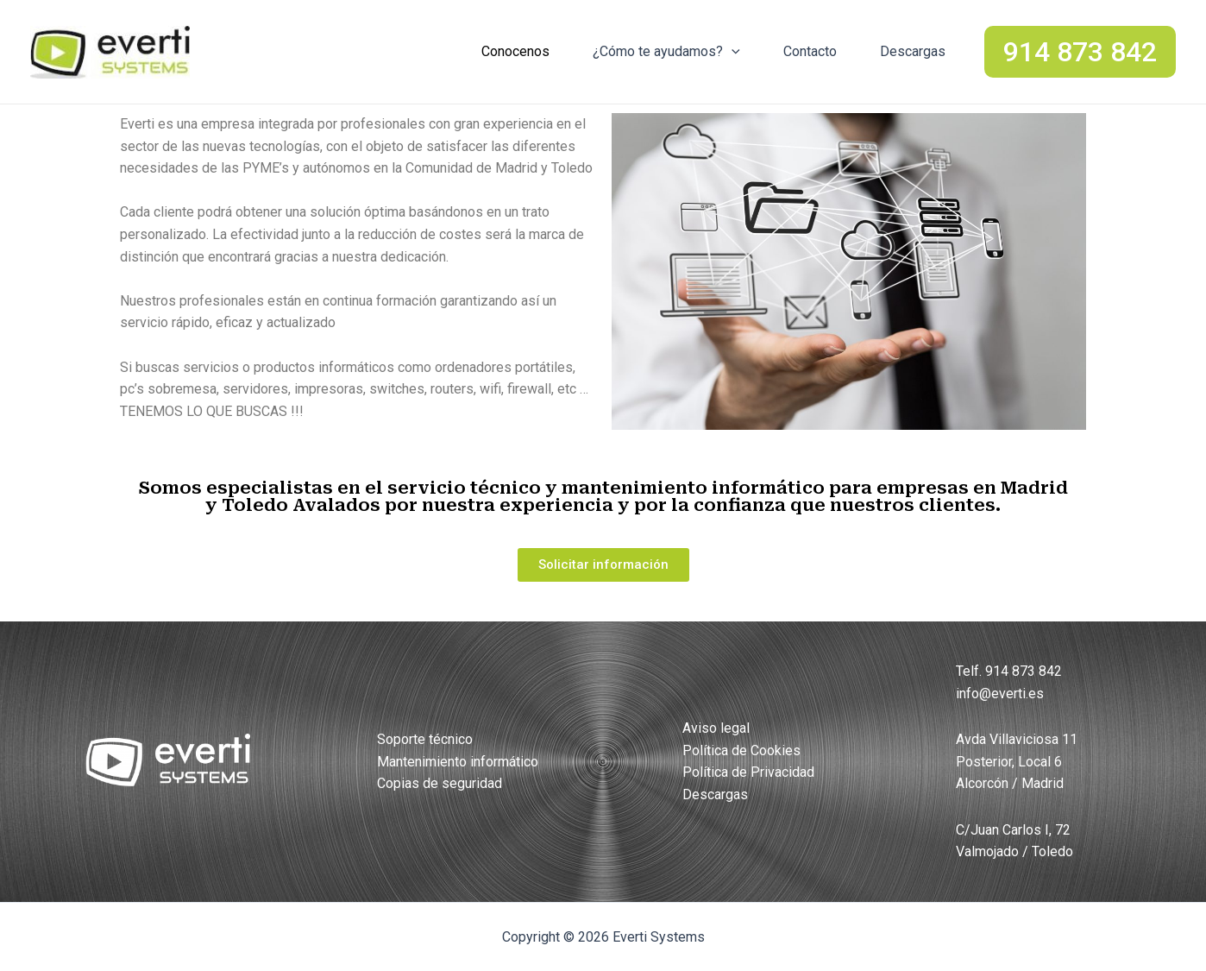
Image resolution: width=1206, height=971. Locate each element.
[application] (731, 52)
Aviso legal (716, 728)
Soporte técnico (425, 739)
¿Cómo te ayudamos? (666, 52)
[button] (603, 565)
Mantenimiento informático (457, 761)
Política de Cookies (741, 750)
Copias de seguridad (439, 783)
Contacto (810, 51)
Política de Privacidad (748, 772)
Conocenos (515, 51)
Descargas (912, 51)
